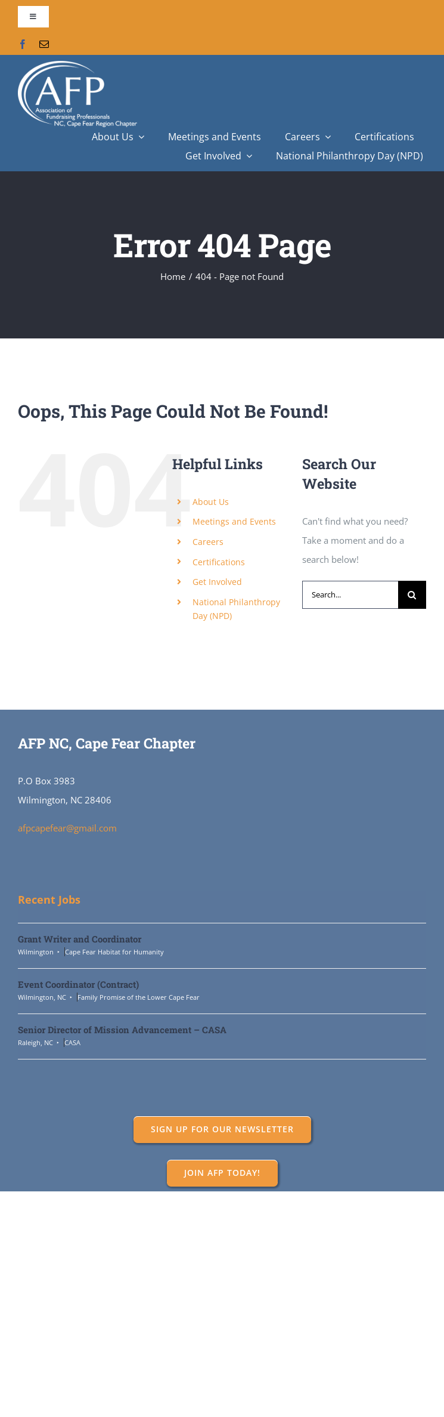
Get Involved (217, 581)
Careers (207, 541)
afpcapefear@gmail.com (67, 828)
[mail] (44, 44)
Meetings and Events (234, 521)
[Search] (412, 595)
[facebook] (22, 44)
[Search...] (350, 595)
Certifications (218, 562)
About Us (210, 501)
